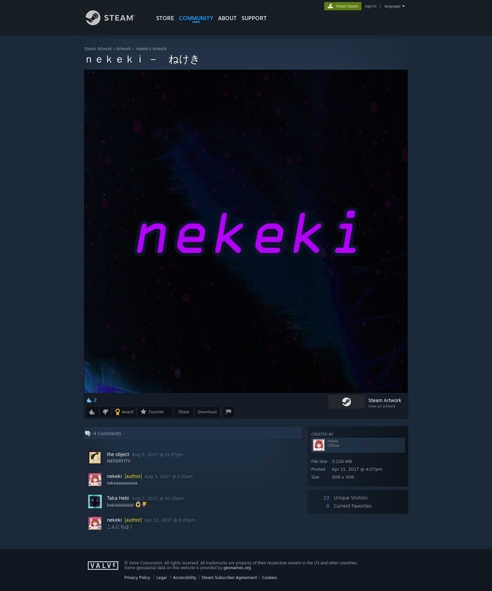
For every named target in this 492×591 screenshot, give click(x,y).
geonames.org (237, 567)
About (227, 18)
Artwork (123, 48)
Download (207, 411)
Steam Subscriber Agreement (229, 577)
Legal (161, 577)
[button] (92, 412)
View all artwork (381, 406)
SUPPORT (254, 18)
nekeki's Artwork (151, 48)
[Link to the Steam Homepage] (115, 23)
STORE (165, 18)
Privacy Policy (137, 577)
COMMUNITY (196, 18)
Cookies (269, 577)
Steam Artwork (98, 48)
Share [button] (183, 411)
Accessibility (184, 577)
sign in (370, 6)
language (392, 6)
